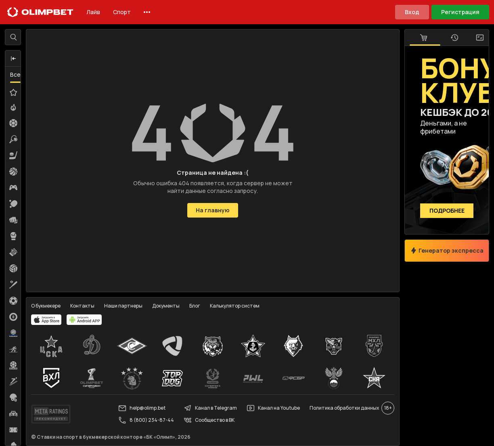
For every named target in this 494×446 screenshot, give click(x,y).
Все (15, 74)
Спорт (122, 12)
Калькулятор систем (235, 305)
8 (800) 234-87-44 (146, 420)
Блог (194, 305)
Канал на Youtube (273, 408)
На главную (213, 210)
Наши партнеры (123, 305)
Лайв (93, 12)
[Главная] (40, 12)
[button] (13, 58)
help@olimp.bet (141, 408)
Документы (166, 305)
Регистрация (460, 12)
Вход (412, 12)
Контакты (82, 305)
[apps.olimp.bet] (46, 319)
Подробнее (447, 211)
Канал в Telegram (210, 408)
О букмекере (46, 305)
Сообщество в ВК (209, 420)
